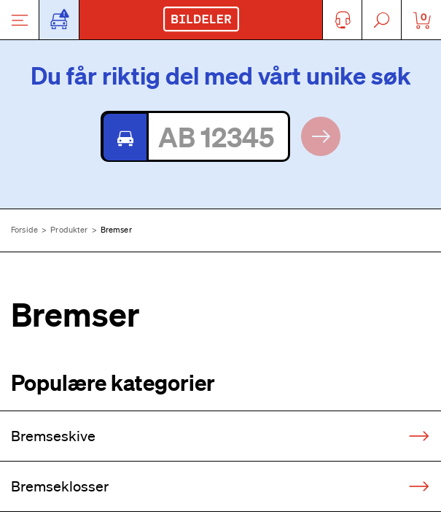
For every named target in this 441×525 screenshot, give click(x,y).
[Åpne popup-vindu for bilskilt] (59, 19)
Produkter (68, 230)
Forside (24, 230)
